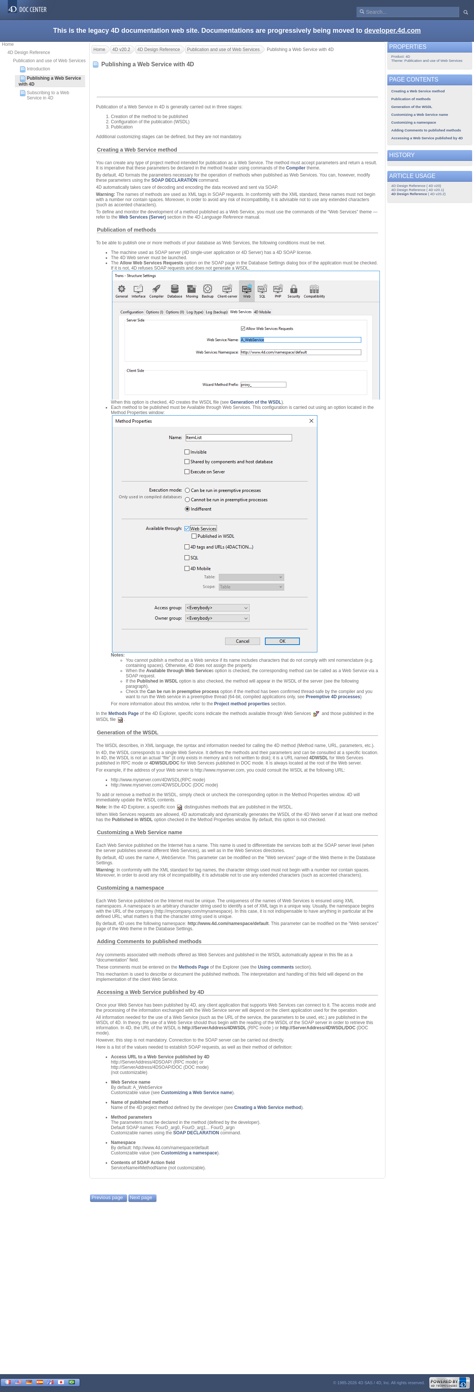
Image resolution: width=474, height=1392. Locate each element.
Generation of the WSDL (255, 402)
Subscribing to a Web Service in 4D (44, 95)
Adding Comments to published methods (149, 941)
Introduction (35, 69)
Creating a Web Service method (137, 150)
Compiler (295, 168)
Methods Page (123, 713)
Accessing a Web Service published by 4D (150, 992)
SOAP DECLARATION (174, 180)
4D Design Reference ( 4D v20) (416, 186)
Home (8, 44)
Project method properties (241, 703)
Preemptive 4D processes (333, 696)
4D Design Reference (28, 52)
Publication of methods (126, 230)
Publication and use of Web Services (49, 60)
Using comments (276, 967)
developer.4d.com (392, 30)
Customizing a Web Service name (139, 832)
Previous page (107, 1197)
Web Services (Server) (142, 217)
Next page (141, 1197)
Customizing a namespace (130, 888)
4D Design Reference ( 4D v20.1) (417, 190)
